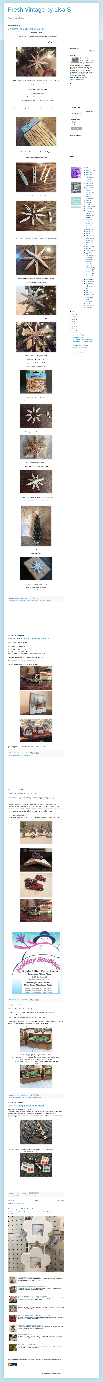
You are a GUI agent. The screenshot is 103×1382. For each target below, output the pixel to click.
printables (88, 259)
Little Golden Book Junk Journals (26, 1306)
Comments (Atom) (20, 1203)
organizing (88, 246)
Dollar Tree (42, 600)
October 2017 (77, 353)
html (74, 122)
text (74, 124)
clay (87, 194)
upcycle (88, 292)
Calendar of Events (17, 755)
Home (36, 1200)
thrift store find (89, 287)
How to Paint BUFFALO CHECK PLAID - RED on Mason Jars (34, 1315)
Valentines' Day (90, 294)
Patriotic (88, 257)
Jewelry (28, 1195)
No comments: (24, 752)
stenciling (88, 279)
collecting (88, 198)
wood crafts (89, 305)
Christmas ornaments (32, 600)
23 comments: (24, 598)
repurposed (48, 600)
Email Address (76, 113)
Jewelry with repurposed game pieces (26, 1105)
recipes (88, 264)
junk (87, 233)
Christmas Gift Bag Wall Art (25, 1334)
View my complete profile (76, 79)
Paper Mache (89, 255)
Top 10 (87, 290)
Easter (87, 208)
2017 (73, 333)
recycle (88, 266)
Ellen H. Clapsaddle (89, 211)
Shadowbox (89, 270)
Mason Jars (89, 238)
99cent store (89, 170)
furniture (88, 220)
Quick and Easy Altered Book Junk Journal (29, 1277)
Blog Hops (74, 159)
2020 (73, 326)
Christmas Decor (22, 600)
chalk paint (15, 600)
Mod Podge (89, 240)
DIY (38, 600)
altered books (89, 174)
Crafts (87, 200)
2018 (73, 330)
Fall (87, 213)
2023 (73, 319)
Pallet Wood (89, 250)
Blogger (59, 1373)
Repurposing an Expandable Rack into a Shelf (30, 1325)
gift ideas (14, 1097)
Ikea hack (88, 229)
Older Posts (61, 1200)
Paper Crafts (89, 252)
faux (87, 217)
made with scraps (90, 235)
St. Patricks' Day (90, 276)
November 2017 (78, 337)
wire (87, 303)
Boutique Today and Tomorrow (22, 793)
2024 (73, 316)
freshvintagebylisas (87, 58)
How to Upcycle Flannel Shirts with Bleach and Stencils (32, 1286)
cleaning (88, 196)
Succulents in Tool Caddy (20, 1008)
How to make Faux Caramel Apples (27, 1344)
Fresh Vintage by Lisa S (39, 9)
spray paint (89, 274)
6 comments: (24, 1193)
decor (87, 202)
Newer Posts (11, 1200)
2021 (73, 323)
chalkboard (89, 185)
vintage (39, 1097)
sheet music (89, 272)
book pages (89, 177)
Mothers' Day (89, 242)
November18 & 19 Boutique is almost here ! (29, 638)
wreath (87, 307)
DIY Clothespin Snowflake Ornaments (26, 29)
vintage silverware (88, 300)
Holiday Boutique (26, 755)
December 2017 (78, 335)
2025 (73, 314)
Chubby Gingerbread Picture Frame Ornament (23, 1209)
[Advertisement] (36, 618)
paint (87, 248)
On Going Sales (76, 161)
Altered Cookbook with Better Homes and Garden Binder (32, 1296)
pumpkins (88, 261)
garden (87, 221)
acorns (87, 172)
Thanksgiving (89, 283)
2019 (73, 328)
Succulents (34, 1097)
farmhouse (88, 215)
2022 (73, 321)
